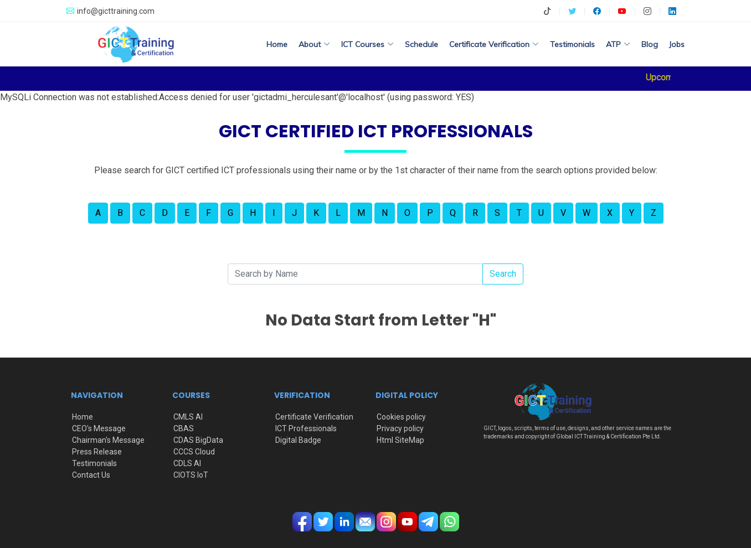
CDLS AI (187, 463)
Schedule (421, 44)
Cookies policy (401, 416)
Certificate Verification (314, 416)
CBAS (183, 428)
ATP (618, 44)
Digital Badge (298, 440)
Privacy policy (400, 428)
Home (276, 44)
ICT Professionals (306, 428)
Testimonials (572, 44)
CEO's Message (99, 428)
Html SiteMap (400, 440)
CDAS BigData (198, 440)
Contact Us (91, 475)
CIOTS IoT (190, 475)
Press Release (97, 451)
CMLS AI (188, 416)
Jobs (677, 44)
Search (503, 273)
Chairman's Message (108, 440)
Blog (649, 44)
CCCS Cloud (194, 451)
